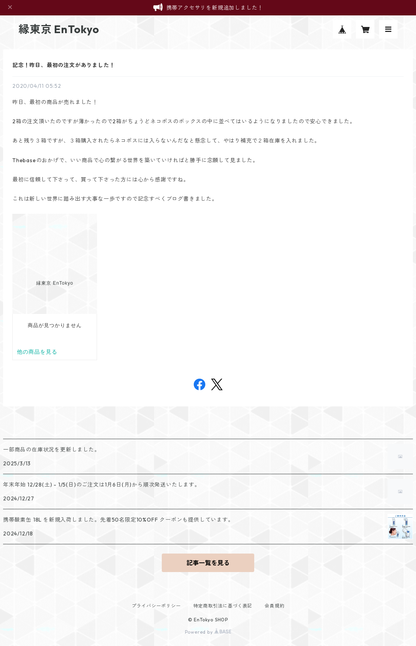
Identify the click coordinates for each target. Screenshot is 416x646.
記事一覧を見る (208, 563)
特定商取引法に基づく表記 (223, 606)
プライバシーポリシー (156, 606)
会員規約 (274, 606)
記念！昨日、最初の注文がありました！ (63, 65)
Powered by (208, 632)
